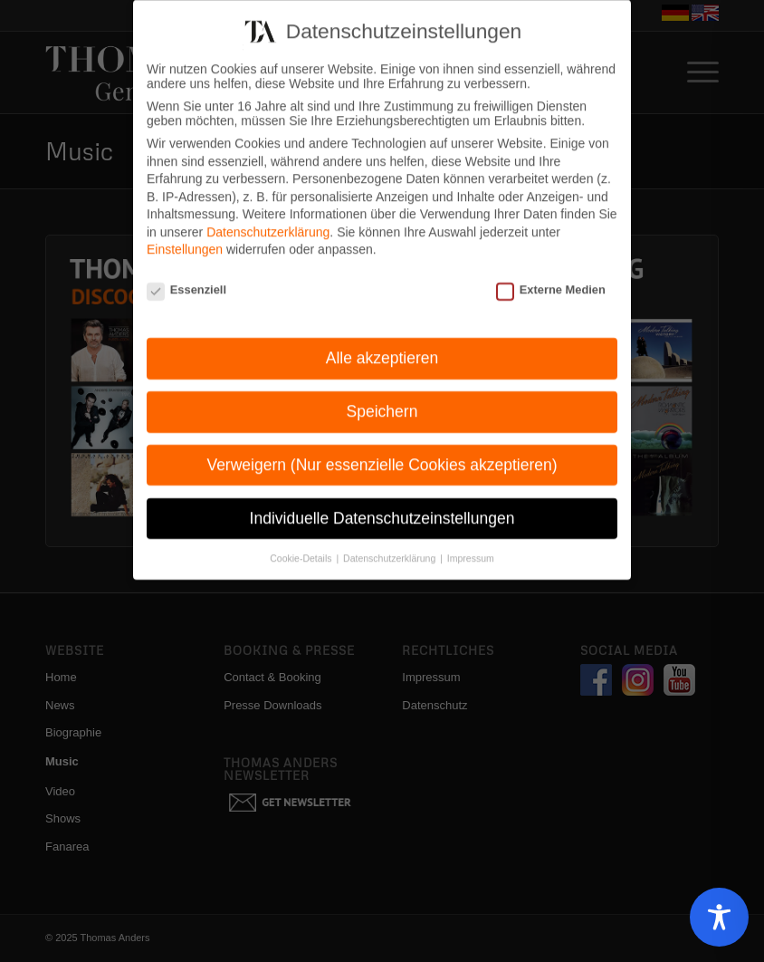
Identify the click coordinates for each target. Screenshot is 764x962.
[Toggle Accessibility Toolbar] (719, 917)
